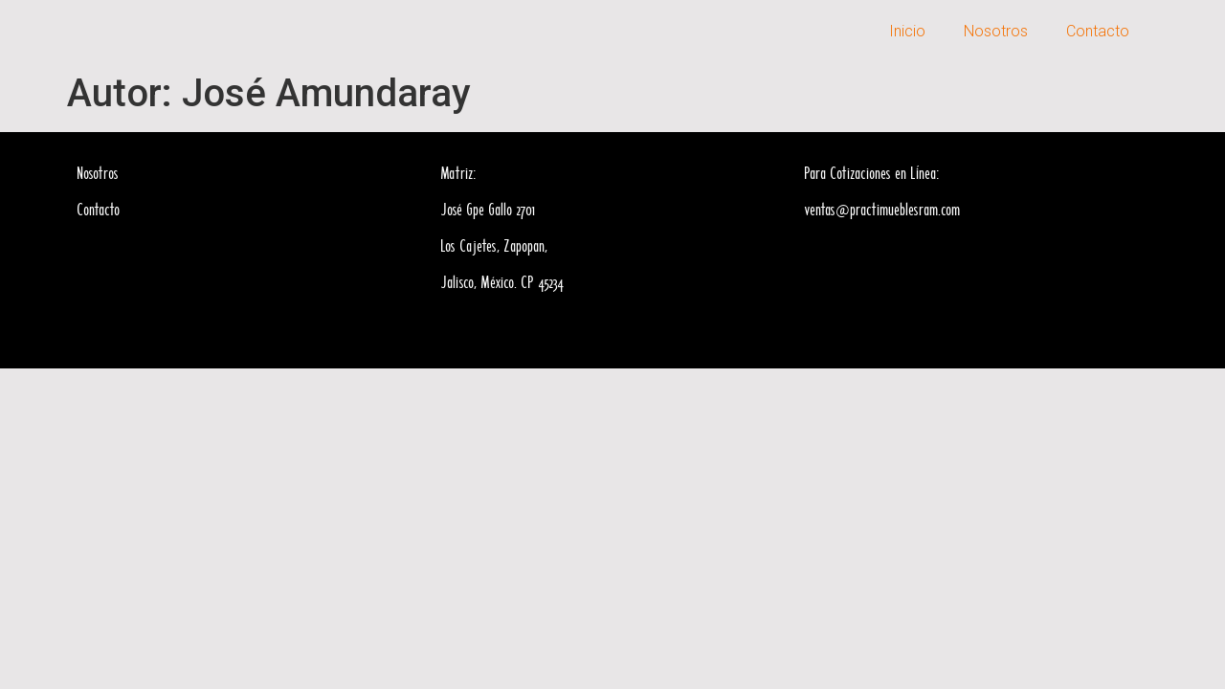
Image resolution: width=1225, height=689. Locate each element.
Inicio (907, 31)
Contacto (1097, 31)
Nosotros (996, 31)
